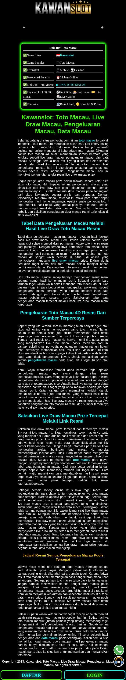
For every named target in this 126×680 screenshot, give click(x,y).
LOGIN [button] (95, 675)
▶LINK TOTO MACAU (71, 84)
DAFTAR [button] (31, 675)
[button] (24, 27)
